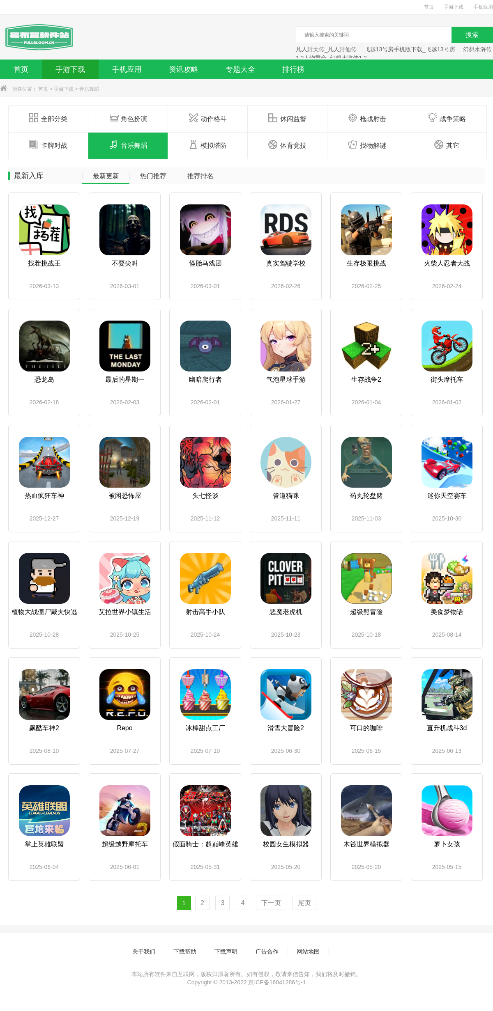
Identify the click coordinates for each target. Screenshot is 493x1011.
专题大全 (240, 69)
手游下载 (453, 7)
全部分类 (48, 118)
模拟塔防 (208, 145)
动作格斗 (208, 118)
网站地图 (308, 951)
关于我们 (143, 951)
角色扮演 (128, 118)
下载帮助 (184, 951)
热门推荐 (153, 176)
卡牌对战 (48, 145)
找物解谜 (367, 145)
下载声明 (225, 951)
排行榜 (293, 69)
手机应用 (483, 7)
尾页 (304, 902)
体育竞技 (287, 145)
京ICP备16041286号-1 (277, 982)
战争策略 (447, 118)
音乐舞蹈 (89, 89)
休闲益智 (287, 118)
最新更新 (106, 176)
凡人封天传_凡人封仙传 (326, 49)
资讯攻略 (183, 69)
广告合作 (267, 951)
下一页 (271, 902)
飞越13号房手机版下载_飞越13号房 (409, 49)
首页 (429, 7)
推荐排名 (200, 176)
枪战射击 (367, 118)
